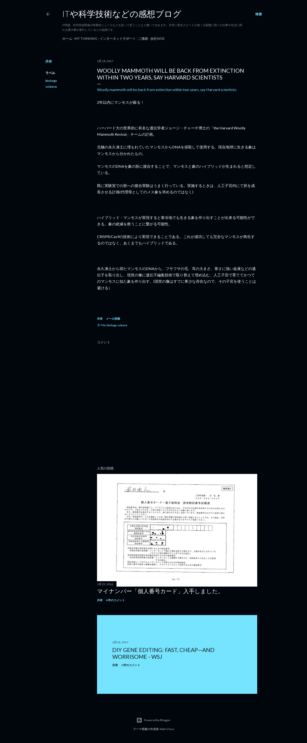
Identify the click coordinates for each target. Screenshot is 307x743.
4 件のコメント (115, 600)
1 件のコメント (130, 665)
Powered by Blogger (153, 720)
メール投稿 (113, 318)
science (51, 86)
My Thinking (85, 38)
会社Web (157, 38)
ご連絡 (143, 38)
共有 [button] (48, 61)
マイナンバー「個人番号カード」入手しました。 (160, 591)
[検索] (258, 14)
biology (51, 81)
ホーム (67, 38)
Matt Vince (167, 729)
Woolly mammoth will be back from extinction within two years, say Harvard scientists (166, 89)
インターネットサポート (118, 38)
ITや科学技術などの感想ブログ (121, 13)
